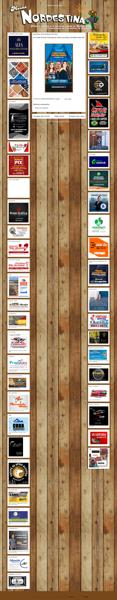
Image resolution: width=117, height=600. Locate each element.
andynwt (71, 597)
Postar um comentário (41, 108)
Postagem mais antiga (76, 116)
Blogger (85, 597)
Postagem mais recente (41, 116)
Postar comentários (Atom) (62, 121)
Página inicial (59, 116)
